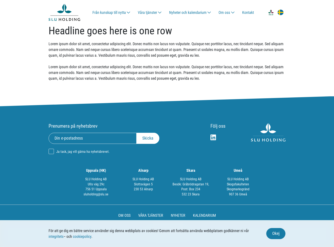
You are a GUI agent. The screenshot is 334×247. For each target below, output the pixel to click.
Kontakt (248, 12)
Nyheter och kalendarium (188, 12)
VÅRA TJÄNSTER (150, 215)
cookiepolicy (82, 236)
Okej (275, 233)
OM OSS (124, 215)
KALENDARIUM (204, 215)
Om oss (224, 12)
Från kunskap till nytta (109, 12)
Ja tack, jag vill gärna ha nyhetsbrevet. (82, 152)
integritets (56, 236)
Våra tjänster (147, 12)
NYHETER (178, 215)
